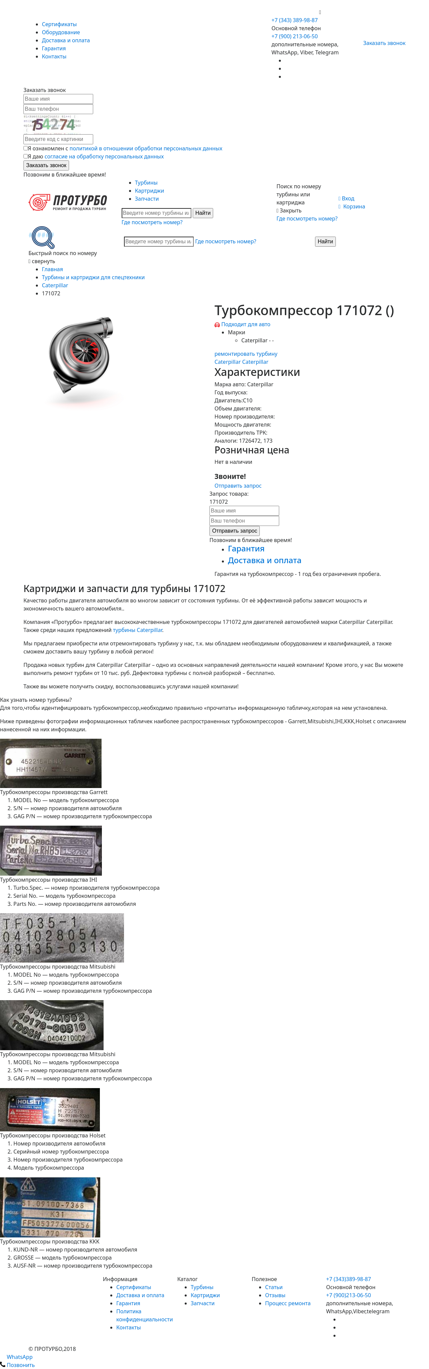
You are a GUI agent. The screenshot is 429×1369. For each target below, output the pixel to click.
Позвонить (17, 1365)
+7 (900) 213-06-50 (295, 12)
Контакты (54, 56)
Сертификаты (59, 24)
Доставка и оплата (66, 40)
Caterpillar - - (257, 340)
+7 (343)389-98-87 (348, 1279)
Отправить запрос (238, 485)
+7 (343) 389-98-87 (294, 20)
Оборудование (61, 32)
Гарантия (54, 48)
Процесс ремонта (288, 1303)
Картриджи (149, 190)
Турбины (146, 182)
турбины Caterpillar (137, 630)
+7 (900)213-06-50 (348, 1295)
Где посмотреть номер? (152, 222)
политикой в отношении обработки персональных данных (146, 148)
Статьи (274, 1287)
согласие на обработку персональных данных (104, 156)
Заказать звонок (382, 43)
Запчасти (147, 198)
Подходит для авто (245, 324)
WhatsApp (16, 1357)
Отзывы (275, 1295)
